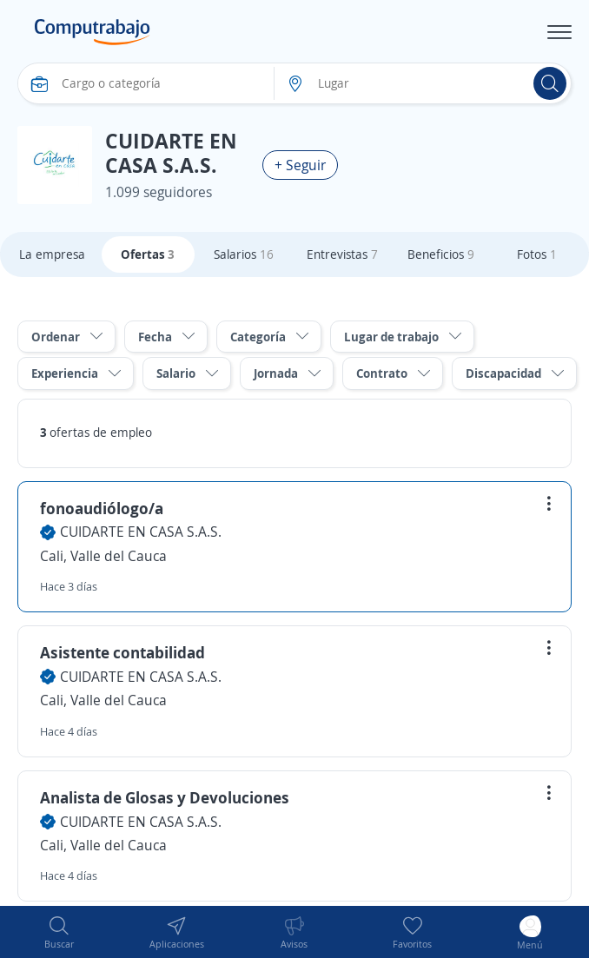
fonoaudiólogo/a (101, 508)
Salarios (244, 254)
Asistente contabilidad (122, 652)
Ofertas (148, 254)
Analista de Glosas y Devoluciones (164, 797)
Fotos (537, 254)
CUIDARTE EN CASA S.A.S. (141, 531)
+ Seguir (300, 165)
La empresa (52, 254)
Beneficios (440, 254)
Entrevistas (342, 254)
